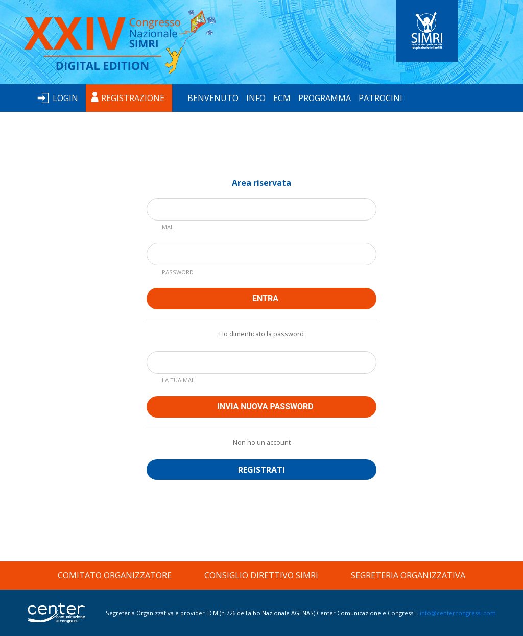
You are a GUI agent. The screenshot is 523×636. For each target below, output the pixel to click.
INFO (256, 98)
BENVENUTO (213, 98)
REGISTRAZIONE (132, 98)
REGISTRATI (261, 469)
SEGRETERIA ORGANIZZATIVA (408, 575)
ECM (282, 98)
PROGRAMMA (324, 98)
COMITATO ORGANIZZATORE (115, 575)
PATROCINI (380, 98)
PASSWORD (178, 272)
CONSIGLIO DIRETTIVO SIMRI (261, 575)
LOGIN (65, 98)
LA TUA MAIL (179, 380)
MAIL (168, 227)
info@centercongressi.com (458, 613)
